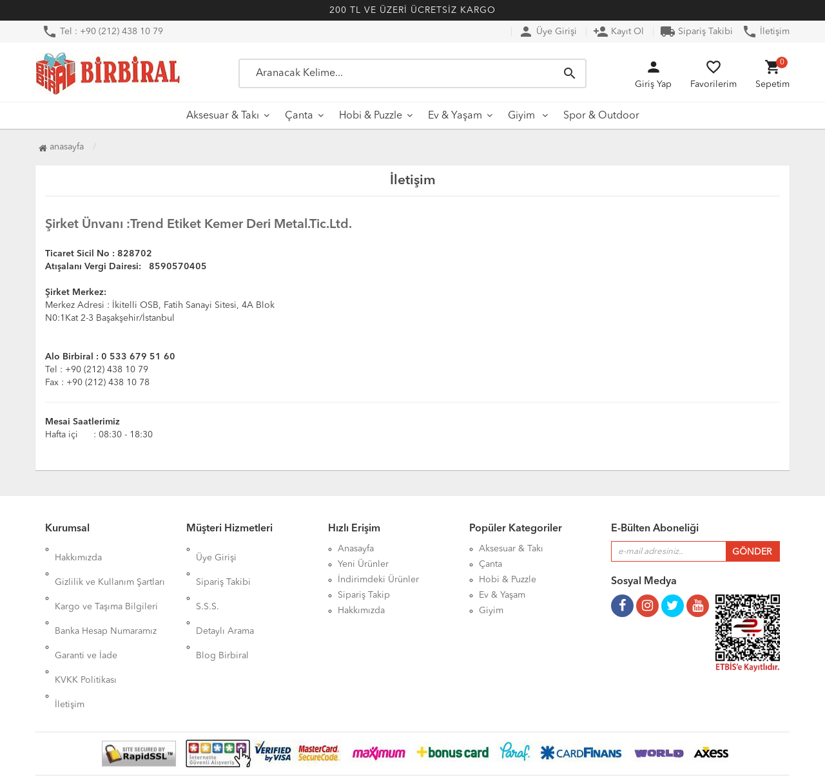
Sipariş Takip (364, 595)
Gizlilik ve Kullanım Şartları (110, 564)
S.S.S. (207, 579)
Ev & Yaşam (455, 116)
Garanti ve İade (86, 610)
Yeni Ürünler (363, 564)
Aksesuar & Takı (222, 116)
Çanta (299, 116)
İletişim (766, 31)
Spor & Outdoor (601, 116)
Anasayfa (61, 146)
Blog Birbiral (222, 610)
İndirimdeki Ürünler (378, 579)
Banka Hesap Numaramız (106, 595)
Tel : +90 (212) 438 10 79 (102, 31)
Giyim (523, 116)
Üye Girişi (547, 31)
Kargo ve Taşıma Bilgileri (106, 579)
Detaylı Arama (225, 595)
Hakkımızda (78, 548)
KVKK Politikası (86, 626)
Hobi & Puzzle (370, 116)
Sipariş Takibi (696, 31)
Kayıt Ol (618, 31)
